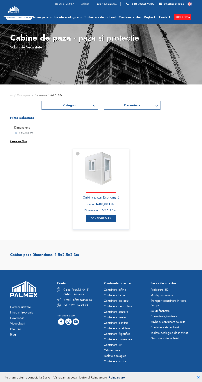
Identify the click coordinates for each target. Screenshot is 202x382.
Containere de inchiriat (99, 17)
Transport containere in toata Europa (169, 303)
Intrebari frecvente (21, 312)
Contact (164, 17)
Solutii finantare (160, 311)
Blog (13, 334)
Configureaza (101, 218)
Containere (18, 17)
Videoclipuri (17, 323)
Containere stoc (130, 17)
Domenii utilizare (20, 307)
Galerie (85, 4)
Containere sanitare (116, 312)
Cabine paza (40, 17)
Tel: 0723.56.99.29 (72, 305)
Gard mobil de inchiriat (165, 338)
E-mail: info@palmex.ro (74, 300)
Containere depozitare (118, 306)
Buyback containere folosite (168, 322)
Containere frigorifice (117, 334)
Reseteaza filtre (18, 141)
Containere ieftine (115, 290)
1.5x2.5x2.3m (23, 133)
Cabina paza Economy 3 (101, 197)
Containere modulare (117, 328)
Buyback (150, 17)
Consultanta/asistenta (164, 316)
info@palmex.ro (171, 4)
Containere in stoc (115, 361)
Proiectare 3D (159, 290)
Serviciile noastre (163, 283)
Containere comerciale (118, 339)
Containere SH (113, 345)
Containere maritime (116, 323)
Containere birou (114, 295)
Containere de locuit (116, 301)
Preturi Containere (106, 4)
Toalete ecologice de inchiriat (169, 333)
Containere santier (115, 317)
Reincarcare (117, 377)
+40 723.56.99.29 (140, 4)
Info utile (15, 329)
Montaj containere (162, 295)
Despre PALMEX (64, 4)
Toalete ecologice (66, 17)
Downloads (17, 318)
